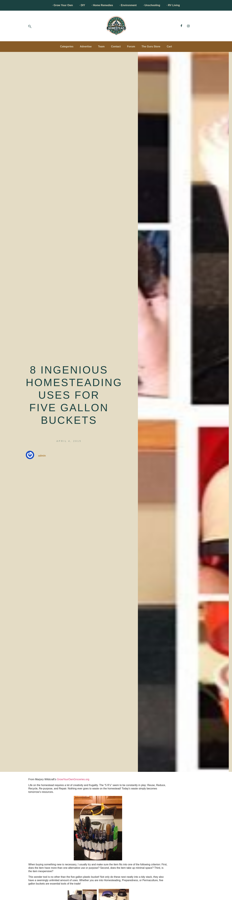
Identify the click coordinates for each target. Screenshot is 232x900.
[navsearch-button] (30, 27)
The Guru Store (151, 46)
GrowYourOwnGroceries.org (73, 779)
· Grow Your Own (62, 5)
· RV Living (173, 5)
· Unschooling (151, 5)
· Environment (128, 5)
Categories (66, 46)
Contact (116, 46)
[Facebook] (181, 26)
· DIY (82, 5)
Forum (131, 46)
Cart (169, 46)
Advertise (86, 46)
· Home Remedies (102, 5)
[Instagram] (188, 26)
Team (101, 46)
